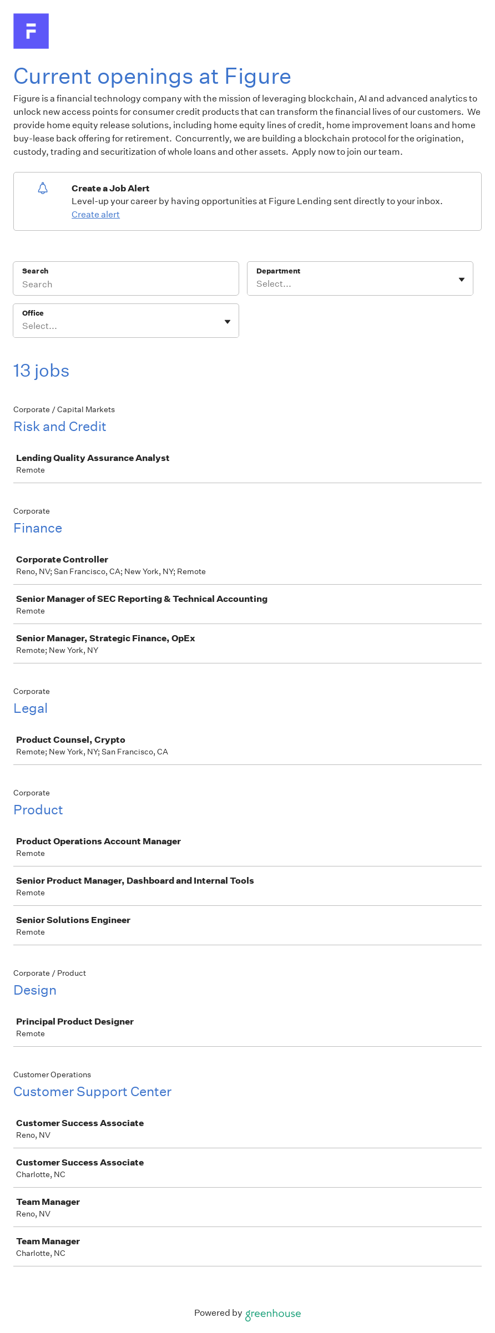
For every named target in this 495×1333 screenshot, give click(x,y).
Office (33, 313)
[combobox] (257, 284)
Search (35, 271)
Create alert (96, 214)
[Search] (126, 285)
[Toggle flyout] (461, 279)
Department (278, 271)
